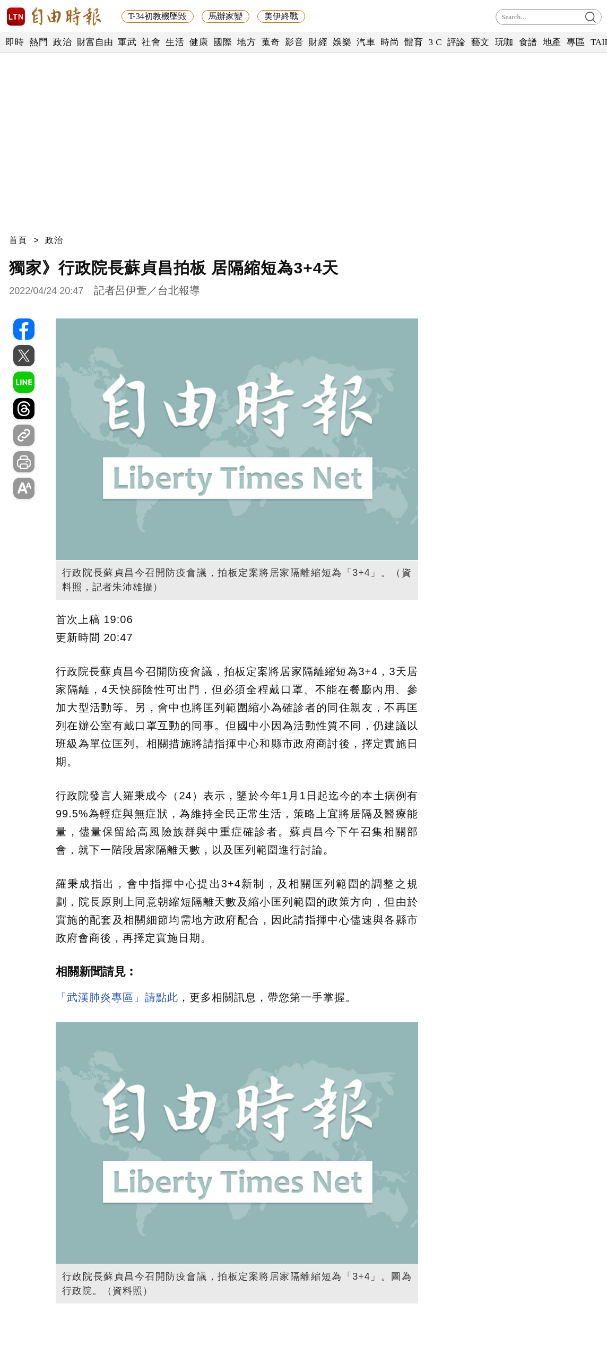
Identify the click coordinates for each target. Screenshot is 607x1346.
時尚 (389, 42)
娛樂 (342, 42)
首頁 (18, 240)
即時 (14, 42)
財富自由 (94, 42)
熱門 (38, 42)
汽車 (366, 42)
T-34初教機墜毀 (157, 16)
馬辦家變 (225, 16)
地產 (552, 42)
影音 (294, 42)
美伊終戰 (281, 16)
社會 (151, 42)
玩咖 (504, 42)
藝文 (480, 42)
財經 (318, 42)
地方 (246, 42)
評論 (456, 42)
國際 (222, 42)
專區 (576, 42)
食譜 (528, 42)
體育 (413, 42)
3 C (435, 42)
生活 (175, 42)
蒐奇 (270, 42)
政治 (62, 42)
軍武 (127, 42)
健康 (198, 42)
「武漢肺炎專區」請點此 (117, 997)
